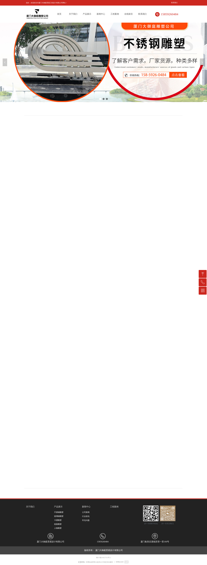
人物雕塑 (58, 528)
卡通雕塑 (58, 520)
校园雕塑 (58, 524)
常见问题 (86, 520)
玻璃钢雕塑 (58, 516)
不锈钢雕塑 (58, 512)
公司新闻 (86, 512)
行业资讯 (86, 516)
